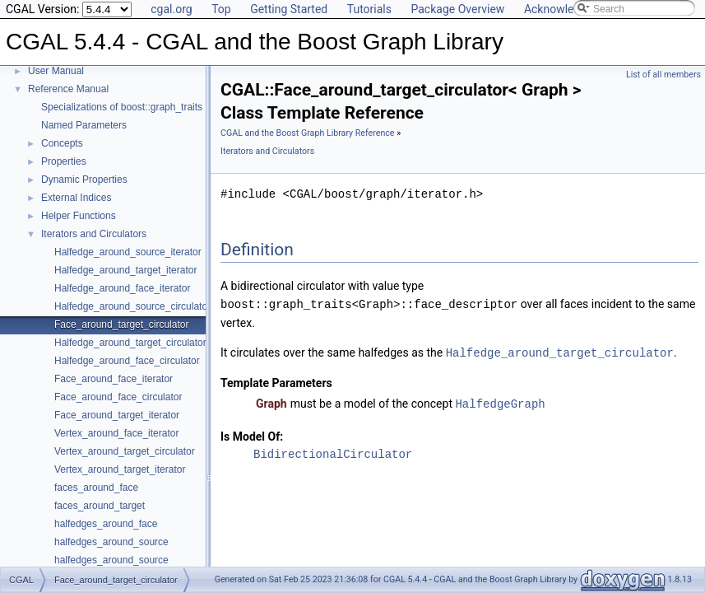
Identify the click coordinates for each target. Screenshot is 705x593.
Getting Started (288, 9)
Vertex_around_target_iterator (119, 469)
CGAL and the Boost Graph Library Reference (307, 133)
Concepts (62, 143)
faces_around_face (96, 487)
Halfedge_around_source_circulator (132, 306)
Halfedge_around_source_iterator (128, 252)
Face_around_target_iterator (116, 415)
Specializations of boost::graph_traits (121, 107)
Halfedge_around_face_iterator (122, 288)
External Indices (76, 197)
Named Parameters (84, 125)
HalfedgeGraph (500, 401)
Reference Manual (68, 89)
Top (221, 9)
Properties (63, 161)
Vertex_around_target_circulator (124, 451)
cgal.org (171, 9)
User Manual (56, 71)
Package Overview (457, 9)
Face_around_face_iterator (113, 379)
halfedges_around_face (105, 524)
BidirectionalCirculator (332, 452)
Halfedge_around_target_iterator (125, 270)
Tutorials (369, 9)
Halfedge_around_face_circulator (127, 361)
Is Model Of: (251, 434)
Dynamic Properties (84, 179)
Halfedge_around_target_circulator (130, 342)
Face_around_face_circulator (118, 397)
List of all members (663, 74)
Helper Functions (78, 216)
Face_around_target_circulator (121, 324)
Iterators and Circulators (93, 234)
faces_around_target (99, 505)
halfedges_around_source (111, 542)
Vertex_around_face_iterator (116, 433)
